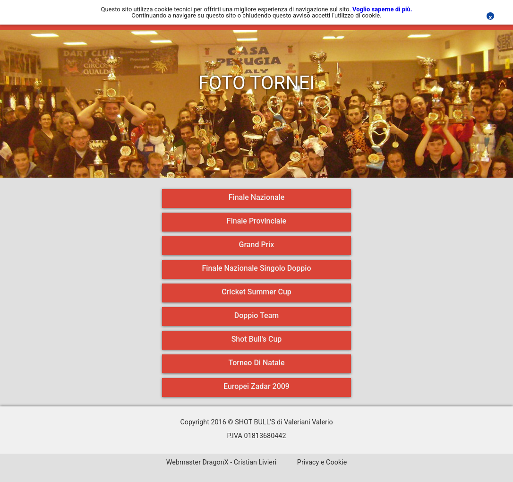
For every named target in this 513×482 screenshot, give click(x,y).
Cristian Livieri (255, 462)
